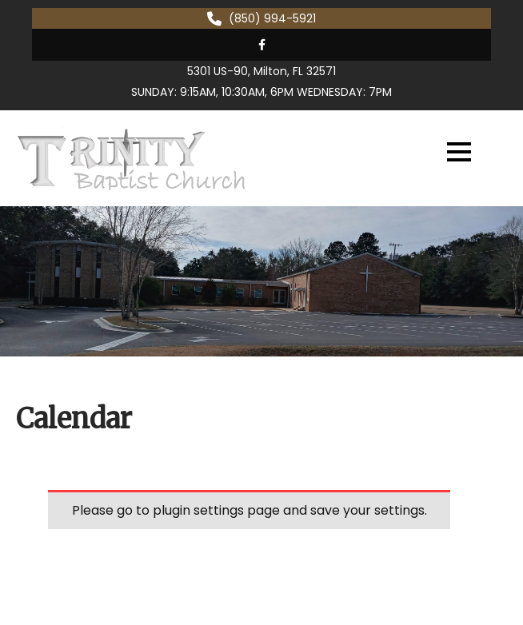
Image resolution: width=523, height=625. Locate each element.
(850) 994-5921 (272, 18)
